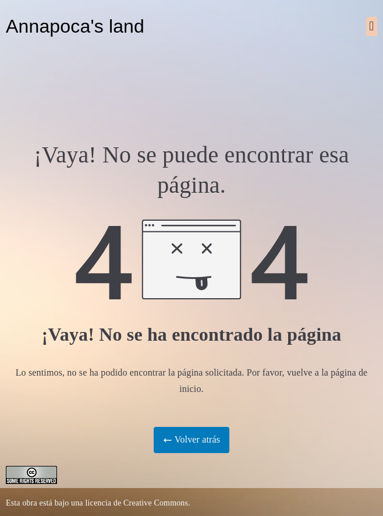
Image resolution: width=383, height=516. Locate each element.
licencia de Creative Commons (136, 503)
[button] (371, 26)
